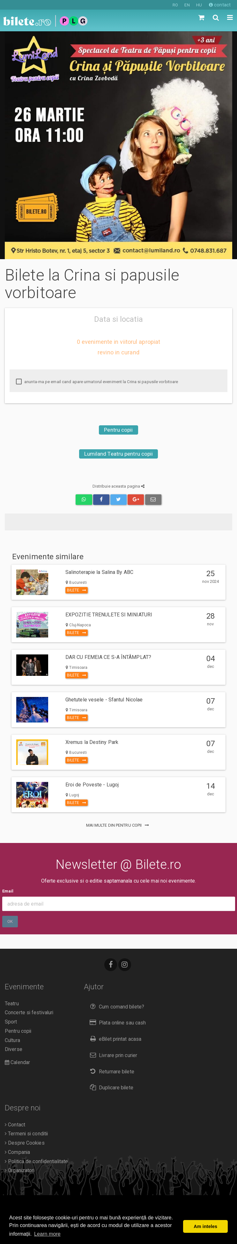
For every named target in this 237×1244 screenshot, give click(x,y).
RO (175, 5)
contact (220, 4)
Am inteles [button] (205, 1226)
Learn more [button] (47, 1234)
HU (199, 5)
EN (186, 5)
